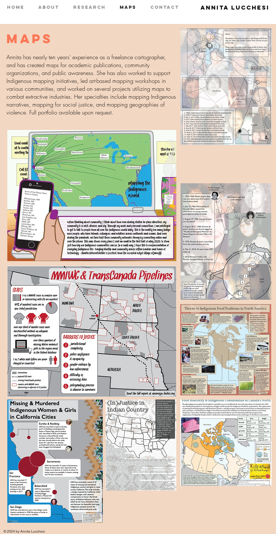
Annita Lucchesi (235, 7)
